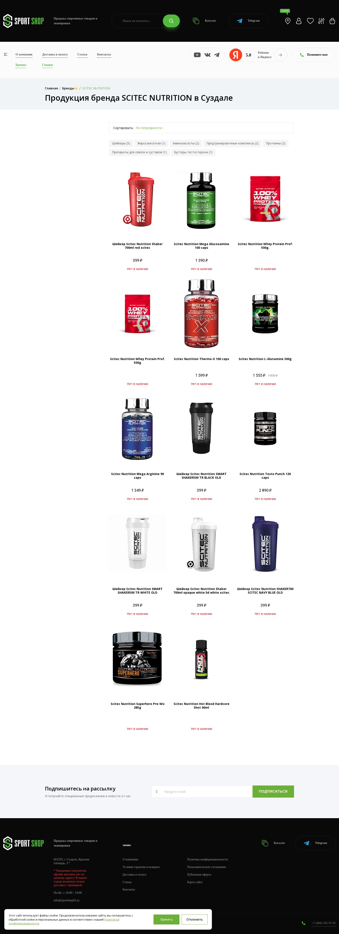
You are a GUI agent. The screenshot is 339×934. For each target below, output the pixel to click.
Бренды (21, 64)
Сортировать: (123, 128)
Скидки (47, 64)
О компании (24, 54)
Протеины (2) (275, 143)
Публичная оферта (199, 874)
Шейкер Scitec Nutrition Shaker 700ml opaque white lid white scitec (201, 591)
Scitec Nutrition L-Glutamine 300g (265, 359)
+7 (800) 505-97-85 (324, 923)
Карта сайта (195, 882)
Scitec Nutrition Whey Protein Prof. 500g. (265, 246)
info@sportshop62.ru (66, 900)
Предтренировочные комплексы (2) (232, 143)
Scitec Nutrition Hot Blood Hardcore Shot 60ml (201, 705)
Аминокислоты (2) (186, 143)
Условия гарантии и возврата (141, 867)
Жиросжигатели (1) (151, 143)
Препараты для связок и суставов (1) (139, 152)
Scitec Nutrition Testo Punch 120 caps (265, 476)
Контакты (104, 54)
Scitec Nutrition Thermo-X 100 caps (201, 359)
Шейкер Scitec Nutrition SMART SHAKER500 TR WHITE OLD (137, 591)
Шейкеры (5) (121, 143)
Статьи (82, 54)
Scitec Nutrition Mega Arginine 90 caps (137, 476)
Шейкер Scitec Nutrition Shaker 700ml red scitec (137, 246)
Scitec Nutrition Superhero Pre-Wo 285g (138, 705)
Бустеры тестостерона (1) (193, 152)
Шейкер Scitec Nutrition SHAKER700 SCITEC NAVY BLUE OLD (265, 591)
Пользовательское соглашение (206, 867)
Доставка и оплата (55, 54)
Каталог (204, 21)
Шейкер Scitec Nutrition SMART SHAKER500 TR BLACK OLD (201, 476)
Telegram (248, 21)
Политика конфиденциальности (207, 859)
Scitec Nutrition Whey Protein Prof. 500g (137, 361)
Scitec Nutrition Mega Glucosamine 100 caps (201, 246)
